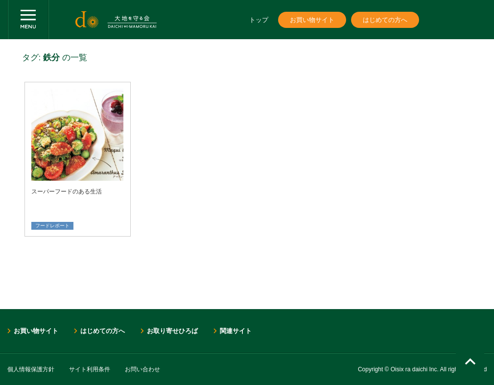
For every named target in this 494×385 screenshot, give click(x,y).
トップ (258, 20)
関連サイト (236, 331)
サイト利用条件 (89, 369)
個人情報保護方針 (30, 369)
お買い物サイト (312, 20)
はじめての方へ (385, 20)
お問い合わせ (142, 369)
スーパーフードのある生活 (66, 191)
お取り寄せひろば (172, 331)
